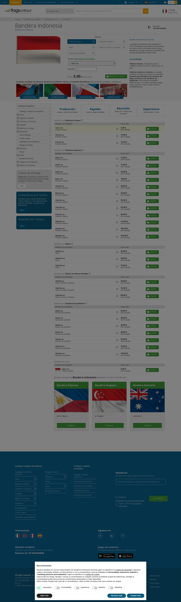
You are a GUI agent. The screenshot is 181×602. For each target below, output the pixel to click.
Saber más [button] (44, 596)
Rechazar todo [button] (116, 596)
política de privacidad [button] (124, 570)
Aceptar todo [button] (136, 596)
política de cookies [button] (92, 574)
